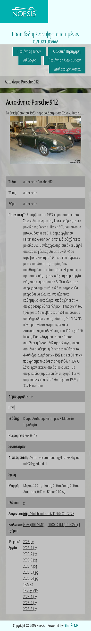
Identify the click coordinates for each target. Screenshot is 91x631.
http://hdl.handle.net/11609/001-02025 (48, 513)
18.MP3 (28, 584)
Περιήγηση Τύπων (29, 51)
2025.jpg (28, 541)
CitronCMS (70, 625)
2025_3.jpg (30, 560)
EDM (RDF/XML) (33, 524)
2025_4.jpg (30, 566)
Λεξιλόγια (29, 60)
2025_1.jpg (30, 547)
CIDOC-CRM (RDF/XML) (63, 524)
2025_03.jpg (30, 572)
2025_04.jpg (30, 578)
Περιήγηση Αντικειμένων (65, 60)
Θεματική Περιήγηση (67, 51)
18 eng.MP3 (30, 590)
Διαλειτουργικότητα (67, 69)
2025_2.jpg (30, 554)
